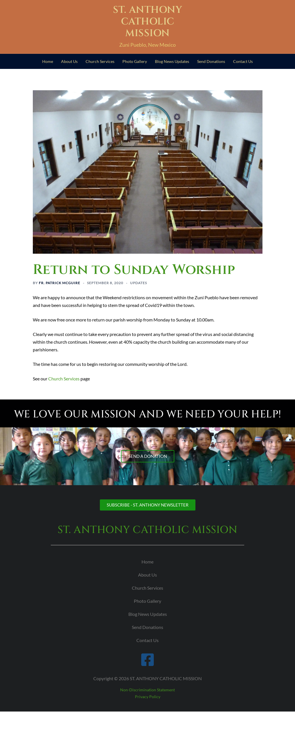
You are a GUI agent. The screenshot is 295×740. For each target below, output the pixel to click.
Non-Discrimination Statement (147, 689)
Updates (138, 283)
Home (47, 61)
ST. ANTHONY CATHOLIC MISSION (147, 21)
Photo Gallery (134, 61)
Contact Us (243, 61)
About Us (69, 61)
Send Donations (211, 61)
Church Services (100, 61)
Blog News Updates (172, 61)
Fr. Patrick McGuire (59, 283)
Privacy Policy (147, 696)
